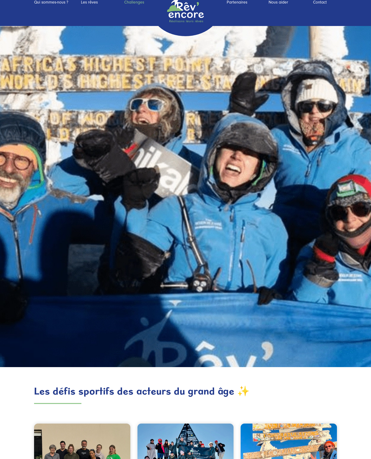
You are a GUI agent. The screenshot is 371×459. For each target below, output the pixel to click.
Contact (320, 13)
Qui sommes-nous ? (51, 13)
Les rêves (89, 13)
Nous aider (278, 13)
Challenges (134, 13)
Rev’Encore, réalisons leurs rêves (185, 17)
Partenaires (237, 13)
